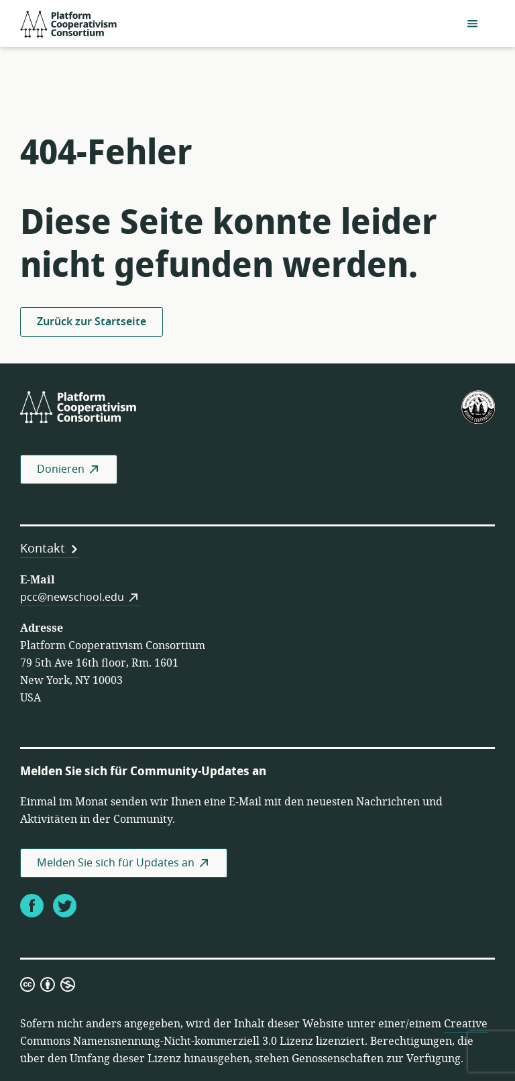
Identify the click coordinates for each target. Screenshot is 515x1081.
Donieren (60, 469)
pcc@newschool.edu (72, 597)
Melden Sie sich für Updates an (115, 863)
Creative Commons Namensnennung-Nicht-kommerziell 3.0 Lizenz (254, 1032)
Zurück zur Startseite (91, 322)
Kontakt (42, 548)
